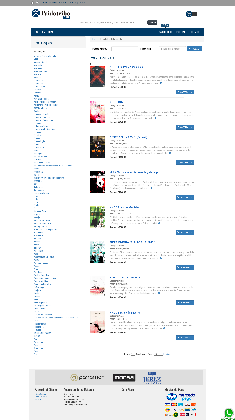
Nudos (36, 245)
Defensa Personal (41, 99)
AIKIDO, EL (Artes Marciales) (125, 207)
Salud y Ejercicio (41, 302)
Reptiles (37, 293)
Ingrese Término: (99, 49)
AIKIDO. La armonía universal (125, 312)
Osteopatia (38, 251)
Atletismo (38, 74)
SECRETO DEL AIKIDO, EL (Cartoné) (128, 137)
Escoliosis (38, 135)
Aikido (36, 59)
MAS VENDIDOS (165, 32)
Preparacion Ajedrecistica (45, 278)
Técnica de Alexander (43, 314)
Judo (36, 199)
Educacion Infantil (41, 114)
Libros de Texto (40, 211)
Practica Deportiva (41, 275)
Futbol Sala (38, 172)
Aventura (37, 77)
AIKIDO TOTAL (117, 102)
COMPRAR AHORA (184, 92)
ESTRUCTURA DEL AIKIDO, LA (125, 277)
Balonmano (38, 83)
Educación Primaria (42, 117)
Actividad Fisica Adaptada (45, 56)
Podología (38, 272)
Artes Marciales (40, 71)
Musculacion (39, 235)
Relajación (38, 290)
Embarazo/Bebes (41, 126)
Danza (36, 96)
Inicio (94, 39)
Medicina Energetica (42, 223)
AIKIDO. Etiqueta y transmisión (126, 67)
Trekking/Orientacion (42, 333)
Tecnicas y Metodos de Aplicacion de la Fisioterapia (56, 317)
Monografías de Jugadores (45, 229)
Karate (36, 205)
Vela (35, 339)
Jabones (37, 196)
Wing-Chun (38, 348)
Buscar (152, 22)
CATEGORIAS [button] (48, 32)
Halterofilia (38, 187)
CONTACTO (194, 32)
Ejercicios (38, 123)
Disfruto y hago (40, 108)
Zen (35, 354)
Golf (35, 184)
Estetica (37, 144)
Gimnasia (38, 181)
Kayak (36, 208)
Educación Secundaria (43, 120)
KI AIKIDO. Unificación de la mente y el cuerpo (134, 172)
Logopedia (38, 214)
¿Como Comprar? (41, 394)
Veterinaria (38, 342)
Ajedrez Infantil (40, 62)
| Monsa (81, 2)
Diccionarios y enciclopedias (46, 105)
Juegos (37, 202)
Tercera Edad (39, 327)
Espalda (37, 138)
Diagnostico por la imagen (45, 102)
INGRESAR (180, 32)
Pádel (36, 254)
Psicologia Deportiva (42, 284)
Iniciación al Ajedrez (42, 193)
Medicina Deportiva (42, 220)
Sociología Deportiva (43, 305)
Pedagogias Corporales (44, 257)
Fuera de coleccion (42, 162)
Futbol (36, 169)
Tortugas (37, 330)
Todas (167, 354)
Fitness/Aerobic (40, 156)
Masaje (37, 217)
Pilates (36, 269)
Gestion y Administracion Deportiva (49, 178)
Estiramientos (39, 147)
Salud (36, 299)
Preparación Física (41, 281)
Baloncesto (38, 80)
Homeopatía (39, 190)
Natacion (37, 238)
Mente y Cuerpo (40, 226)
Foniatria (37, 159)
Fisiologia (38, 153)
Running (37, 296)
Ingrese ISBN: (145, 49)
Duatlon (37, 111)
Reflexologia (39, 287)
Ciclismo (37, 93)
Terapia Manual (40, 324)
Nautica (37, 241)
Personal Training (41, 263)
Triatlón (37, 336)
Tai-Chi (36, 311)
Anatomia (38, 65)
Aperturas (38, 68)
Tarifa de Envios (41, 397)
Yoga (36, 351)
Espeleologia (39, 141)
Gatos (36, 175)
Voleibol (37, 345)
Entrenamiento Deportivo (44, 129)
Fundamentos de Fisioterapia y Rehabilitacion (53, 165)
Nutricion (37, 248)
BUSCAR (194, 49)
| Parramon (72, 2)
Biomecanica (39, 86)
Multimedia (38, 232)
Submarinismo (40, 308)
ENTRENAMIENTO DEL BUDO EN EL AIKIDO (132, 242)
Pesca (36, 266)
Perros (36, 260)
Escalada (37, 132)
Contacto (38, 399)
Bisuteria (37, 89)
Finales (37, 150)
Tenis (36, 321)
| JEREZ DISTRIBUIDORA (54, 2)
